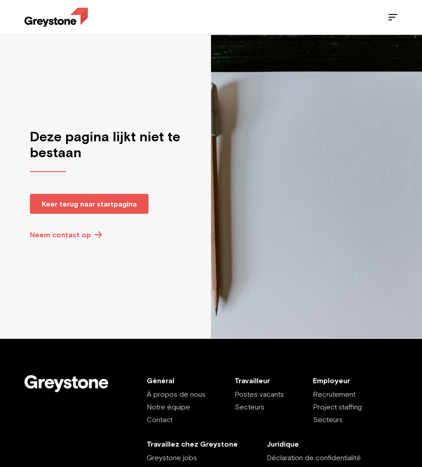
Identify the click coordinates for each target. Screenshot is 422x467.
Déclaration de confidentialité (314, 457)
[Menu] (393, 17)
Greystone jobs (172, 457)
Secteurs (249, 407)
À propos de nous (176, 394)
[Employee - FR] (56, 17)
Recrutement (334, 394)
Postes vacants (259, 394)
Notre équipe (168, 407)
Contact (160, 419)
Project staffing (337, 407)
